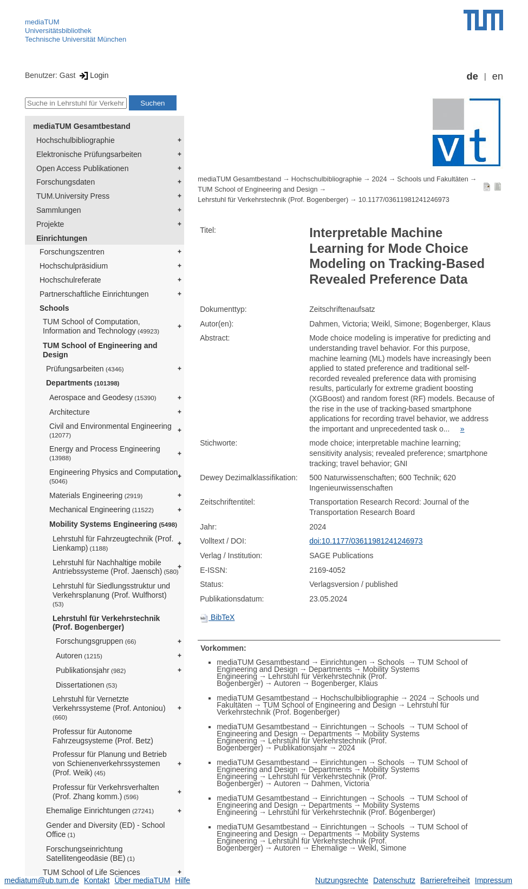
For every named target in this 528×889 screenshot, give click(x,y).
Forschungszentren (72, 251)
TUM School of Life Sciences (91, 872)
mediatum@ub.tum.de (41, 880)
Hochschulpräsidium (74, 266)
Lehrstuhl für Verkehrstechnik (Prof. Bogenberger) (106, 623)
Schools (54, 308)
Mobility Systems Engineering (113, 524)
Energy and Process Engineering (104, 452)
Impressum (493, 880)
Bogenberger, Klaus (344, 683)
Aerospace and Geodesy (103, 397)
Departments (83, 382)
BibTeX (217, 617)
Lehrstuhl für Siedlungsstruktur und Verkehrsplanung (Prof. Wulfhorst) (111, 594)
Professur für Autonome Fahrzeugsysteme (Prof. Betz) (103, 736)
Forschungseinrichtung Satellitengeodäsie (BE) (90, 853)
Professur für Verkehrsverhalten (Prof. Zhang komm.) (106, 792)
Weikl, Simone (382, 848)
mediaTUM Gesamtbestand (82, 126)
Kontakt (96, 880)
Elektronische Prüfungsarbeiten (89, 154)
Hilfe (182, 880)
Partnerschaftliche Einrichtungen (94, 294)
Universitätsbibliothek (58, 31)
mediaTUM (42, 22)
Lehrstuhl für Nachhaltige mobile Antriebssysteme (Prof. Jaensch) (116, 567)
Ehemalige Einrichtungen (100, 810)
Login (92, 75)
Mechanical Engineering (101, 509)
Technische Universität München (75, 39)
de (472, 76)
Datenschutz (394, 880)
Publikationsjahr (91, 670)
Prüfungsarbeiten (85, 368)
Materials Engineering (95, 495)
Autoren (79, 655)
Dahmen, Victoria (340, 783)
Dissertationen (86, 685)
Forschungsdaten (65, 182)
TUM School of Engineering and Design (100, 350)
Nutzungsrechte (341, 880)
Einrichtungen (61, 238)
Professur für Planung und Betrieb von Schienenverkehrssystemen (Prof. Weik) (110, 763)
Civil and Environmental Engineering (110, 430)
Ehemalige (329, 848)
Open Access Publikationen (82, 168)
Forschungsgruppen (96, 641)
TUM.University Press (72, 196)
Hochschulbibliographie (75, 140)
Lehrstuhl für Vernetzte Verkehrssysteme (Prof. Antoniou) (109, 708)
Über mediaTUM (142, 880)
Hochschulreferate (70, 280)
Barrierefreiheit (445, 880)
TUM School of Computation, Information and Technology (101, 326)
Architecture (69, 412)
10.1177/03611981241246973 (403, 200)
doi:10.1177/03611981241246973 (365, 541)
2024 (379, 179)
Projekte (50, 224)
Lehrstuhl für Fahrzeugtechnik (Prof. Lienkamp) (113, 543)
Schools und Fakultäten (432, 179)
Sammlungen (58, 210)
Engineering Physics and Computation (113, 476)
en (497, 76)
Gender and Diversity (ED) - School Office (105, 830)
